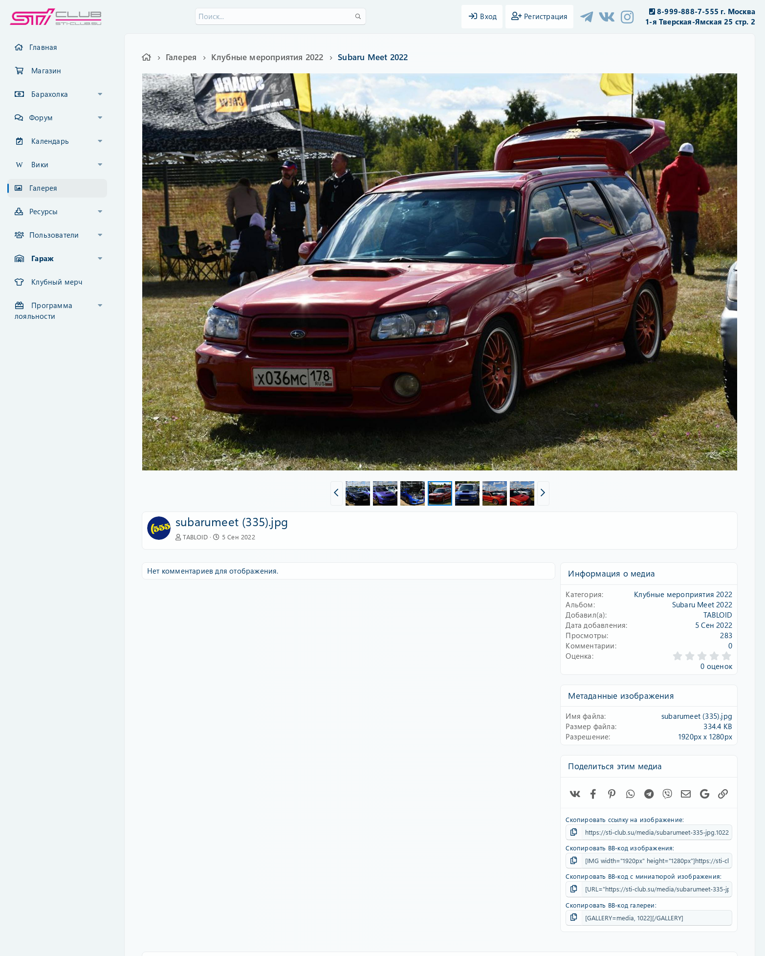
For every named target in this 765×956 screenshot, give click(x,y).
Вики (39, 164)
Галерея (43, 188)
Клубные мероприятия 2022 (683, 594)
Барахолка (49, 94)
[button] (100, 94)
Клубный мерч (56, 282)
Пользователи (54, 235)
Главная (43, 47)
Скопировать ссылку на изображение (624, 819)
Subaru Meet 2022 (702, 604)
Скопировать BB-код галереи (610, 905)
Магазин (46, 70)
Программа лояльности (43, 310)
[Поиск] (280, 16)
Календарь (50, 141)
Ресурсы (43, 211)
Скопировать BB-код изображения (619, 848)
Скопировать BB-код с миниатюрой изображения (643, 876)
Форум (41, 117)
